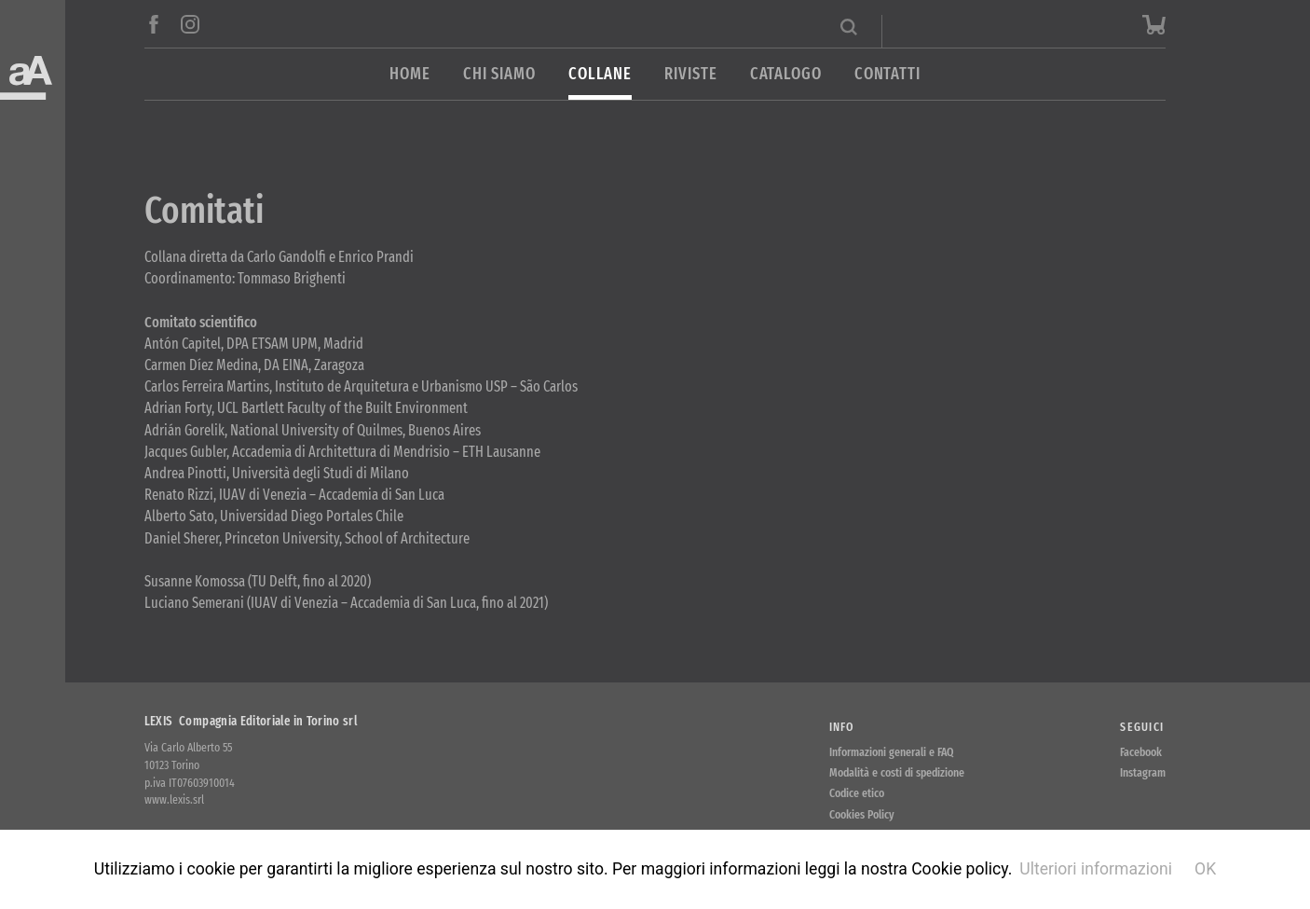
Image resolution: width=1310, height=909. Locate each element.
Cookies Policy (861, 814)
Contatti (887, 74)
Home (409, 74)
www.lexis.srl (174, 799)
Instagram (1143, 772)
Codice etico (856, 793)
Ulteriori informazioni (1095, 869)
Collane (600, 74)
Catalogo (786, 74)
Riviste (690, 74)
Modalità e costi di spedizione (896, 772)
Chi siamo (499, 74)
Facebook (1141, 752)
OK (1205, 869)
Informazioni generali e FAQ (891, 752)
